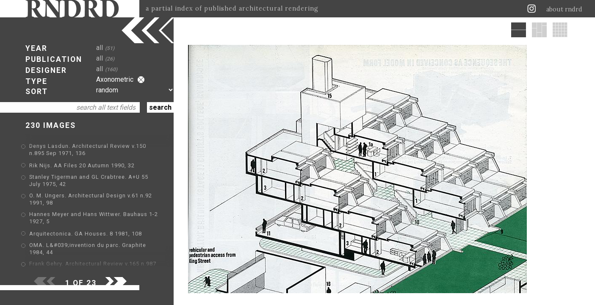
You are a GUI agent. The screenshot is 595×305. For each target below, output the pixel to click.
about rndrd (564, 9)
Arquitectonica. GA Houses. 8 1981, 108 (85, 233)
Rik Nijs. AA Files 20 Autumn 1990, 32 (82, 165)
